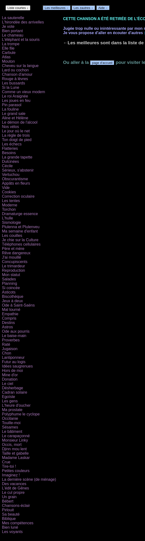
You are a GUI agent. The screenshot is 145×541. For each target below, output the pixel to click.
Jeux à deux (12, 301)
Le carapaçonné (16, 436)
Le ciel (7, 384)
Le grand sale (13, 114)
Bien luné (10, 527)
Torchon (9, 209)
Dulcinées (10, 161)
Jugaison (9, 349)
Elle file (8, 48)
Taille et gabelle (15, 453)
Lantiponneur (13, 357)
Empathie (10, 314)
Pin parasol (11, 105)
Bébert (7, 501)
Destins (8, 323)
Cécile (7, 166)
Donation (9, 379)
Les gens (10, 401)
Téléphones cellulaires (21, 244)
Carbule (9, 53)
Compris (9, 318)
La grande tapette (17, 157)
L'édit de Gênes (15, 488)
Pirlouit (8, 510)
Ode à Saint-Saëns (18, 305)
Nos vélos (10, 127)
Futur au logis (13, 362)
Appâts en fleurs (16, 183)
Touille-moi (11, 423)
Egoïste (8, 397)
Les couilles (12, 235)
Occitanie (10, 418)
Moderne (9, 205)
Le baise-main (14, 336)
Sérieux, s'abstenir (18, 170)
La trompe (10, 44)
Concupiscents (14, 262)
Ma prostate (12, 410)
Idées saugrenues (17, 366)
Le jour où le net (16, 131)
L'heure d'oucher (16, 405)
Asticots (9, 292)
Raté (6, 344)
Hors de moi (12, 370)
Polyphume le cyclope (21, 414)
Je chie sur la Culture (20, 240)
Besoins (9, 153)
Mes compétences (17, 523)
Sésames (10, 427)
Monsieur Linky (15, 440)
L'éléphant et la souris (21, 40)
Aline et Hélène (15, 118)
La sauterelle (13, 18)
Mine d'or (10, 375)
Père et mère (13, 249)
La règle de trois (16, 135)
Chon (6, 353)
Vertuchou (10, 175)
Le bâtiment (12, 431)
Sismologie (11, 222)
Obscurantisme (15, 179)
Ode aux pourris (16, 331)
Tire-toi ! (9, 466)
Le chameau (12, 35)
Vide (6, 188)
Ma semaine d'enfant (20, 231)
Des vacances (14, 484)
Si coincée (11, 288)
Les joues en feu (16, 100)
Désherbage (12, 388)
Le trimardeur (13, 266)
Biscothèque (12, 296)
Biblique (9, 519)
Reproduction (13, 270)
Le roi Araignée (15, 96)
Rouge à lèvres (15, 79)
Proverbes (11, 340)
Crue (6, 462)
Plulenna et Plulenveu (21, 227)
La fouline (10, 109)
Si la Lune (10, 87)
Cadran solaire (14, 392)
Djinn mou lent (14, 449)
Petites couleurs (16, 471)
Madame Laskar (16, 458)
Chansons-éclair (16, 505)
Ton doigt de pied (17, 140)
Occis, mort (12, 445)
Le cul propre (13, 492)
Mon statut (11, 275)
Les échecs (12, 144)
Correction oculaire (18, 196)
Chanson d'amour (17, 74)
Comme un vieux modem (23, 92)
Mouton (8, 61)
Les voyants (12, 532)
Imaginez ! (11, 475)
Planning (9, 283)
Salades (9, 279)
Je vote (8, 26)
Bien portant (12, 31)
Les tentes (11, 201)
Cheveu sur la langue (20, 66)
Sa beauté (11, 514)
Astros (7, 327)
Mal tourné (11, 310)
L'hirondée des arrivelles (23, 22)
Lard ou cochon (15, 70)
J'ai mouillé (11, 257)
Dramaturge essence (20, 214)
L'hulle (7, 218)
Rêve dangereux (16, 253)
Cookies (9, 192)
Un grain (9, 497)
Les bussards (13, 83)
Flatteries (10, 148)
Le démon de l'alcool (19, 122)
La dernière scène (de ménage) (29, 479)
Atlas (6, 57)
